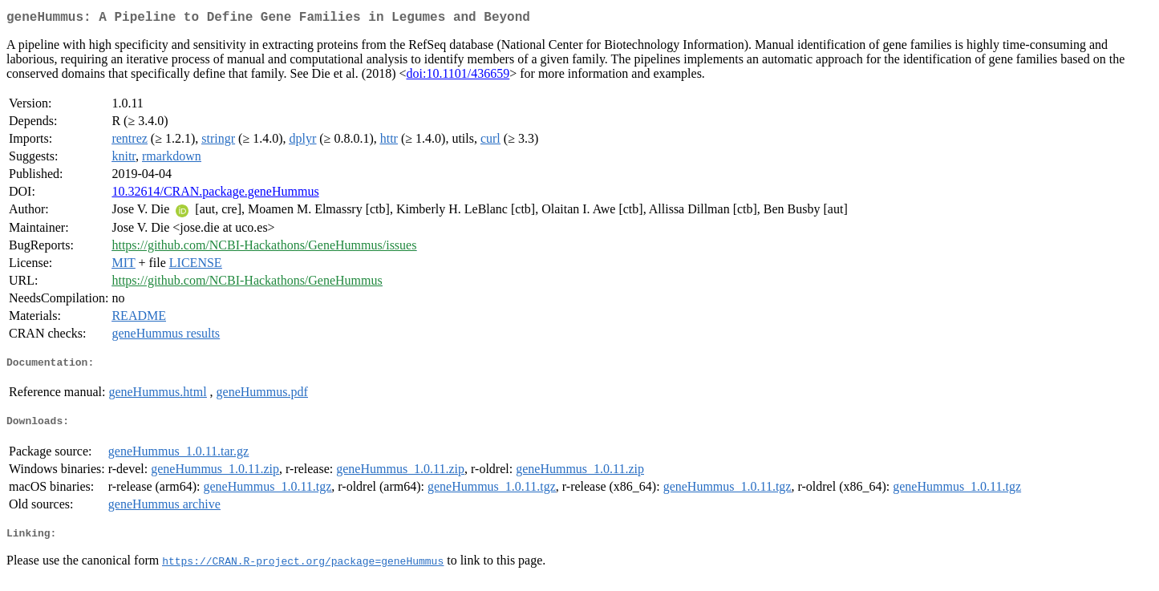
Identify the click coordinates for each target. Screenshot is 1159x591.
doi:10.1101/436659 (457, 76)
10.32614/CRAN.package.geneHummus (214, 194)
